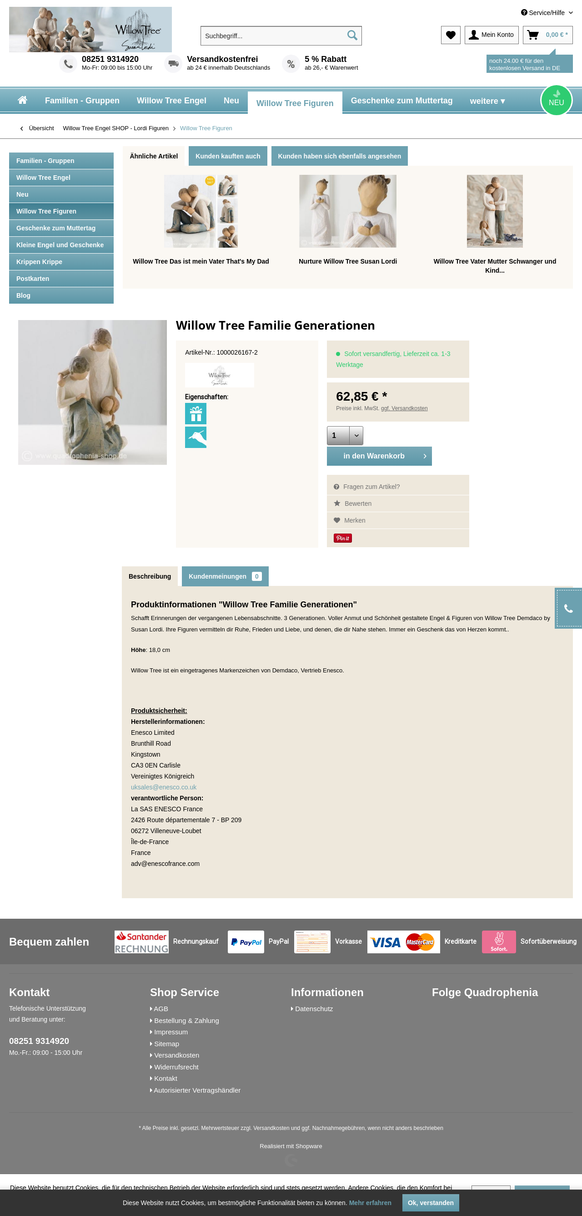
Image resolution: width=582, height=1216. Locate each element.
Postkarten (32, 278)
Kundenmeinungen (225, 576)
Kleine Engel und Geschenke (60, 245)
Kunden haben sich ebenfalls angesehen (339, 156)
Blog (23, 295)
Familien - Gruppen (45, 160)
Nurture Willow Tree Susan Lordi (348, 261)
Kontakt (165, 1078)
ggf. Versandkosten (404, 408)
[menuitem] (507, 13)
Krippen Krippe (39, 261)
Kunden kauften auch (228, 156)
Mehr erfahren (370, 1202)
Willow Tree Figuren (46, 211)
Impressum (171, 1032)
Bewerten (352, 503)
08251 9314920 (110, 59)
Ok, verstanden (431, 1202)
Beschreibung (150, 576)
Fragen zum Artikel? (367, 486)
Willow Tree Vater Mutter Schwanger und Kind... (495, 266)
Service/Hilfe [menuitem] (544, 12)
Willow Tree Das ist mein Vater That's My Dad (201, 261)
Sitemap (166, 1044)
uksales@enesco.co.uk (163, 787)
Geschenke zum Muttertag (55, 228)
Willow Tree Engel (43, 177)
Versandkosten (176, 1055)
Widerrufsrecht (176, 1067)
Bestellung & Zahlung (186, 1020)
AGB (161, 1008)
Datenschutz (314, 1008)
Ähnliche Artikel (154, 156)
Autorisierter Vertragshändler (197, 1090)
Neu (22, 194)
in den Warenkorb (384, 454)
